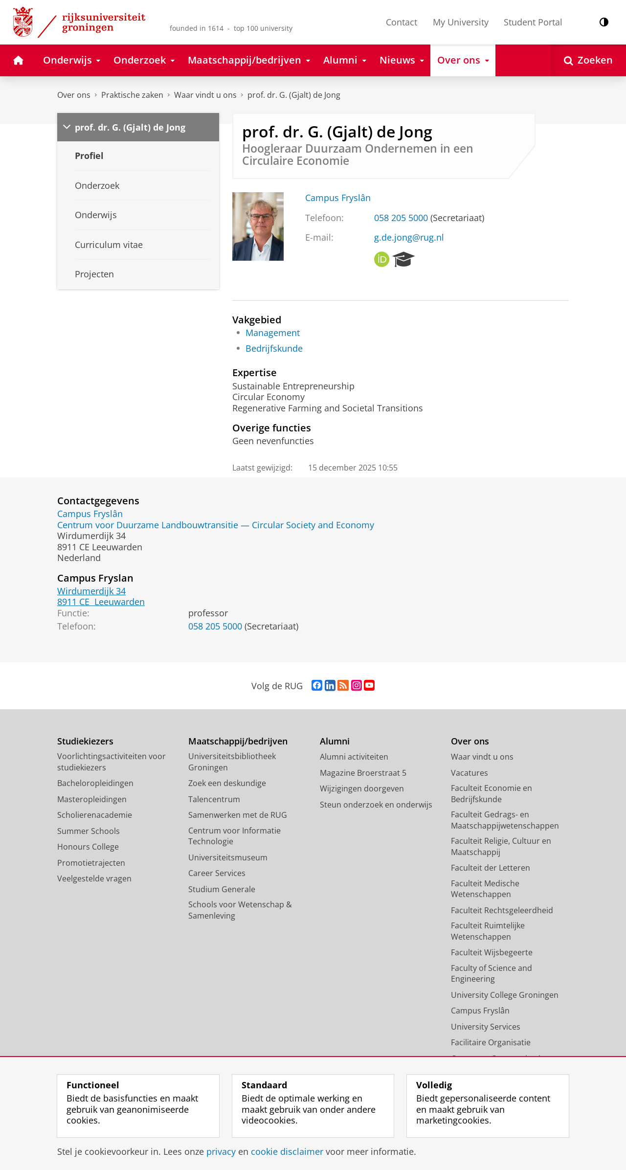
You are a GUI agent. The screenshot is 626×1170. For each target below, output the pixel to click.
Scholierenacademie (94, 815)
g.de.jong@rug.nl (409, 237)
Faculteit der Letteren (490, 867)
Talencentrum (214, 799)
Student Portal (533, 22)
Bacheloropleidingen (95, 783)
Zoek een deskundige (227, 783)
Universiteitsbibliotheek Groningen (232, 762)
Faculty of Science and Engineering (491, 974)
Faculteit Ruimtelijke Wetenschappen (488, 931)
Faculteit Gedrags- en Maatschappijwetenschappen (505, 820)
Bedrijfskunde (274, 348)
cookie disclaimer (287, 1151)
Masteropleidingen (92, 799)
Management (273, 332)
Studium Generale (221, 889)
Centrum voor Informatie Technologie (234, 836)
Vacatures (469, 772)
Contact (401, 22)
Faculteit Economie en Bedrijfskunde (491, 794)
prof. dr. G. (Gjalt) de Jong (293, 95)
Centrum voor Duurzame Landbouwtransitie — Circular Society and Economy (215, 525)
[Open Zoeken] (588, 60)
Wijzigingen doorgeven (362, 788)
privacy (221, 1151)
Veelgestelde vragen (94, 878)
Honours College (88, 846)
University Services (485, 1026)
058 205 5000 (401, 218)
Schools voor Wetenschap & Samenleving (240, 910)
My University (461, 22)
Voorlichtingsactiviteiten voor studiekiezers (111, 762)
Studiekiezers (85, 741)
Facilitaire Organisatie (491, 1042)
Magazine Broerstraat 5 (363, 772)
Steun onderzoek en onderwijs (376, 804)
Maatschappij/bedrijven (238, 741)
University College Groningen (505, 995)
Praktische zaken (132, 95)
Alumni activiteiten (354, 756)
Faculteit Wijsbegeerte (492, 952)
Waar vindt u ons (205, 95)
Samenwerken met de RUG (237, 815)
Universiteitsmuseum (228, 857)
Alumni (335, 741)
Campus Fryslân (338, 197)
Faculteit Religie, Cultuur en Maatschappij (501, 846)
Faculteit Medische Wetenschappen (485, 889)
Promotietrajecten (91, 862)
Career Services (217, 873)
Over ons (73, 95)
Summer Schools (88, 831)
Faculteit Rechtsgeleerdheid (502, 910)
